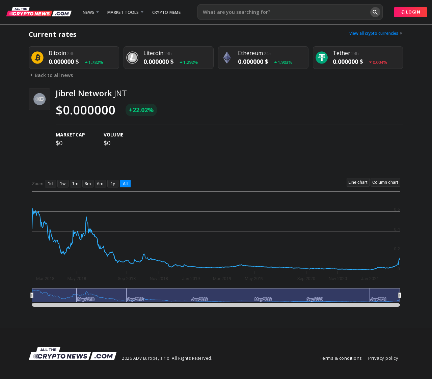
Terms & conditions (341, 358)
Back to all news (51, 75)
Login (411, 12)
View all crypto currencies (376, 33)
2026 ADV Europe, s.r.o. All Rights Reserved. (167, 358)
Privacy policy (383, 358)
